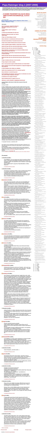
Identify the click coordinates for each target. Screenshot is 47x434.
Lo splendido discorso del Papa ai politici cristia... (40, 223)
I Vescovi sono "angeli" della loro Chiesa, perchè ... (40, 82)
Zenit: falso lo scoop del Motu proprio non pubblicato (39, 142)
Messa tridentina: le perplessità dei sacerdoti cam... (40, 245)
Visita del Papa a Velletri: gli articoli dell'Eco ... (39, 176)
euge (4, 395)
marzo (36, 269)
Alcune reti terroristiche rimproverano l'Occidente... (39, 255)
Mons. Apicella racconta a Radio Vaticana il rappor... (40, 217)
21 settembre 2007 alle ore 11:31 (9, 263)
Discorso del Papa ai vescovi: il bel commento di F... (40, 190)
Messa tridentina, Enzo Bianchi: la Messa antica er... (40, 61)
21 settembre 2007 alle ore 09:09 (9, 216)
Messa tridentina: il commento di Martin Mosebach (40, 237)
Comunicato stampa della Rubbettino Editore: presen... (40, 239)
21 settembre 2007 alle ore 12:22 (9, 306)
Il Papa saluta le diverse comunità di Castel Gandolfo (39, 91)
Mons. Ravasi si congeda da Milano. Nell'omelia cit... (39, 178)
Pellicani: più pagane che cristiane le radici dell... (38, 124)
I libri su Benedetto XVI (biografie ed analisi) (42, 35)
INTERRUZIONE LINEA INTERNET (38, 138)
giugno (36, 266)
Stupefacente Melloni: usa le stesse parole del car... (39, 157)
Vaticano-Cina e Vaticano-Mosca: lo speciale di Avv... (39, 219)
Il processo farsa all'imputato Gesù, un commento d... (39, 78)
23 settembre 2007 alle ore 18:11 (9, 411)
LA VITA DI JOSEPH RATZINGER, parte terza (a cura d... (39, 167)
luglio (36, 265)
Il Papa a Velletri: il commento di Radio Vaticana (40, 146)
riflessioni (28, 151)
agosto (36, 264)
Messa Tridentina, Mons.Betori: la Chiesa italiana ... (40, 140)
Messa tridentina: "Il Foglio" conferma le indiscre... (39, 253)
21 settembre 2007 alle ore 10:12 (9, 231)
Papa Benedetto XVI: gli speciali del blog (41, 27)
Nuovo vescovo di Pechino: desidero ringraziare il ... (39, 165)
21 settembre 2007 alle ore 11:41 (9, 271)
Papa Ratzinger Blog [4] (42, 22)
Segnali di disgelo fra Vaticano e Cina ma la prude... (40, 227)
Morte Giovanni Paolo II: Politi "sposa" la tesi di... (39, 118)
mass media (16, 151)
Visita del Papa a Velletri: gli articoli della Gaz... (39, 182)
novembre (36, 52)
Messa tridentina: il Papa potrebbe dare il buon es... (39, 65)
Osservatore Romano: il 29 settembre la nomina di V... (39, 116)
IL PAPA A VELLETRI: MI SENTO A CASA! (38, 204)
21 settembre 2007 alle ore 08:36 (9, 166)
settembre (36, 54)
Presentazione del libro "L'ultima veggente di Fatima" (40, 172)
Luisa (4, 197)
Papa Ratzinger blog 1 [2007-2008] (20, 5)
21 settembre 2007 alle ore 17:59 (9, 379)
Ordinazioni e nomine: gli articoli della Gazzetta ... (40, 67)
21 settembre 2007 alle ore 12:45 (9, 334)
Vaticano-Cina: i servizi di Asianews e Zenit (38, 241)
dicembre (36, 50)
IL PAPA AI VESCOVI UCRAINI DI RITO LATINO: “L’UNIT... (40, 114)
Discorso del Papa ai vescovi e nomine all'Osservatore (39, 200)
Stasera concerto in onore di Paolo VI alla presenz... (39, 136)
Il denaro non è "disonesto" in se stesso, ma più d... (40, 198)
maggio (36, 267)
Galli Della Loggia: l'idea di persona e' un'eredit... (39, 101)
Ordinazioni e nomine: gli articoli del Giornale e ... (40, 69)
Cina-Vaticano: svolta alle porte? (40, 248)
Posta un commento (5, 427)
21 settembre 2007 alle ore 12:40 (9, 319)
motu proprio (20, 151)
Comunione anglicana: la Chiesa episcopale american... (40, 122)
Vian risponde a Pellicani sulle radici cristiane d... (39, 95)
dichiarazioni (12, 149)
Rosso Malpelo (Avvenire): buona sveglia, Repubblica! (39, 97)
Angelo (4, 321)
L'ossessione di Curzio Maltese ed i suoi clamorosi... (40, 99)
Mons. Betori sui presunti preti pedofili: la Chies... (39, 129)
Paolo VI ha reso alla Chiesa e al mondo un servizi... (39, 120)
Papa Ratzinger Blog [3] (42, 23)
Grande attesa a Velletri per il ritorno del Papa (39, 213)
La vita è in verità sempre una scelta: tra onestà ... (39, 184)
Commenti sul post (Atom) (10, 432)
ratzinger (25, 151)
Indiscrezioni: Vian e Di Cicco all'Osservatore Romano (39, 206)
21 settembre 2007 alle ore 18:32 (9, 393)
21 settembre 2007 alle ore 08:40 (9, 177)
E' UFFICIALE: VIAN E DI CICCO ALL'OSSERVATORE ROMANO (40, 84)
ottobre (36, 53)
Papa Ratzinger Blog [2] (42, 24)
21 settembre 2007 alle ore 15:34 (9, 351)
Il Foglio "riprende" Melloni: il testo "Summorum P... (39, 148)
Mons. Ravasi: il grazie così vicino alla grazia (39, 76)
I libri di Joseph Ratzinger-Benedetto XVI (41, 33)
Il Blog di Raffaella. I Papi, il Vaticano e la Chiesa (41, 15)
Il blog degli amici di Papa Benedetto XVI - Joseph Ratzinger (41, 17)
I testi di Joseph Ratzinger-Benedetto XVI (41, 26)
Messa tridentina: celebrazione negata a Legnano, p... (39, 127)
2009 (35, 47)
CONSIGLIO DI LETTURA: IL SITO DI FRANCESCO (39, 257)
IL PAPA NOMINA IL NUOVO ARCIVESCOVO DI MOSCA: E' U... (40, 260)
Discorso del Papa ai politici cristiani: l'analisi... (39, 247)
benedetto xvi (7, 151)
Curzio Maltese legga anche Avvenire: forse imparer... (39, 80)
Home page (16, 429)
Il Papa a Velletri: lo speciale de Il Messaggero (40, 163)
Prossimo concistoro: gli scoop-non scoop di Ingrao (40, 93)
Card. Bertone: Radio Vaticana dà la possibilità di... (39, 110)
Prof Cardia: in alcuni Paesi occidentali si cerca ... (39, 152)
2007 (35, 49)
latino (13, 151)
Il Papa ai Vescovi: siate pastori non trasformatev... (40, 208)
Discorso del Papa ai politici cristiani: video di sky (39, 243)
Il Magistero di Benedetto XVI (40, 18)
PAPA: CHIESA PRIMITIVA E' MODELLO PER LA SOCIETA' (39, 133)
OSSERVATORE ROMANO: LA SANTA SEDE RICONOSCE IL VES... (40, 251)
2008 (35, 48)
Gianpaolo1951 (6, 265)
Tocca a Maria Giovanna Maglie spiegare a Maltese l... (40, 87)
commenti (10, 151)
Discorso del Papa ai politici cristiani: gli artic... (39, 231)
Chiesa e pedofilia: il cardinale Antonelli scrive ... (39, 211)
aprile (36, 268)
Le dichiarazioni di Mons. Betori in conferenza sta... (40, 144)
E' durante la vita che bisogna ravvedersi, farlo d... (39, 63)
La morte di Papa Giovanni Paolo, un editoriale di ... (39, 103)
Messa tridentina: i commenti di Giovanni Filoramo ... (40, 194)
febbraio (36, 270)
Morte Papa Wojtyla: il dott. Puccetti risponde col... (39, 108)
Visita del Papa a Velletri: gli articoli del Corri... (39, 180)
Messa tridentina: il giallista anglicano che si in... (39, 159)
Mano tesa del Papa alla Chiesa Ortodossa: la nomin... (40, 229)
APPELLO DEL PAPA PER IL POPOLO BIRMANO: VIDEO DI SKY (40, 58)
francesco (5, 218)
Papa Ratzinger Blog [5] (42, 21)
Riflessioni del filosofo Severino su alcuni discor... (40, 56)
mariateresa (5, 179)
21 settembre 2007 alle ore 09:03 (9, 195)
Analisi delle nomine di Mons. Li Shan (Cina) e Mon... (40, 221)
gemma (4, 353)
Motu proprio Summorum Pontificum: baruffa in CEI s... (40, 155)
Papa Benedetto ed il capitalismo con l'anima (39, 161)
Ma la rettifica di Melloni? (38, 125)
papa (23, 151)
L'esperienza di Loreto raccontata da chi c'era (38, 106)
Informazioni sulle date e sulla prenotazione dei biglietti (40, 42)
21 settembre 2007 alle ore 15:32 (9, 345)
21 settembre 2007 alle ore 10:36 (9, 240)
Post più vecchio (28, 429)
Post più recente (4, 429)
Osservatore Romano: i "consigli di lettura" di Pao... (40, 74)
